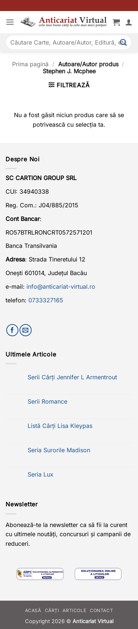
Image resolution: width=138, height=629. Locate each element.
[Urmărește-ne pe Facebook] (12, 330)
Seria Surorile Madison (59, 450)
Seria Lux (40, 474)
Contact (101, 610)
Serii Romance (47, 401)
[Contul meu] (128, 22)
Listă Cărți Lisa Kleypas (60, 425)
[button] (10, 22)
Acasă (33, 610)
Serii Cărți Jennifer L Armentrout (72, 377)
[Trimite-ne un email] (26, 330)
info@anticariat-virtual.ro (60, 286)
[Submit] (123, 42)
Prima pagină (30, 64)
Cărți (52, 610)
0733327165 (45, 300)
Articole (74, 610)
